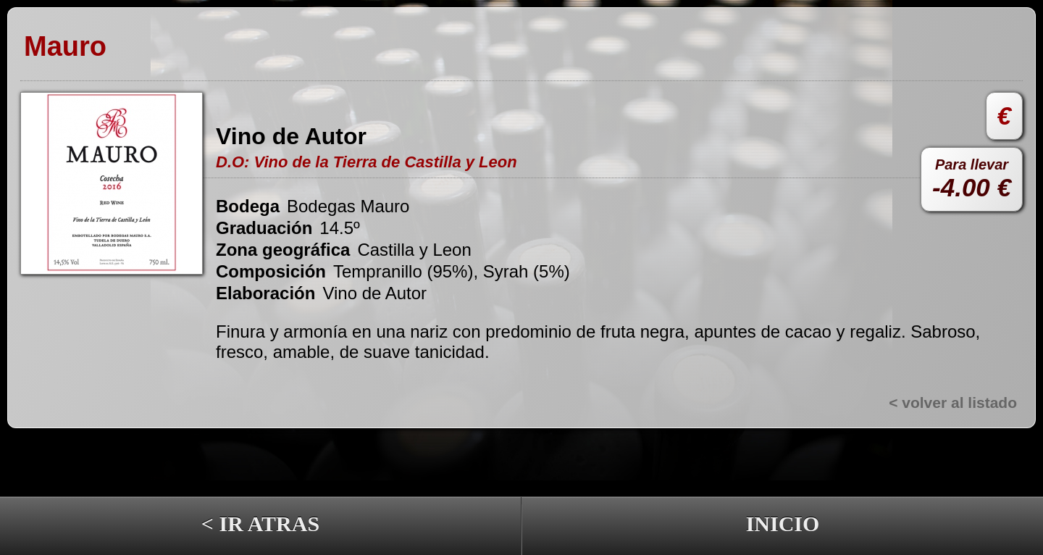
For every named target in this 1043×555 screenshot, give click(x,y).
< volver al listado (953, 402)
